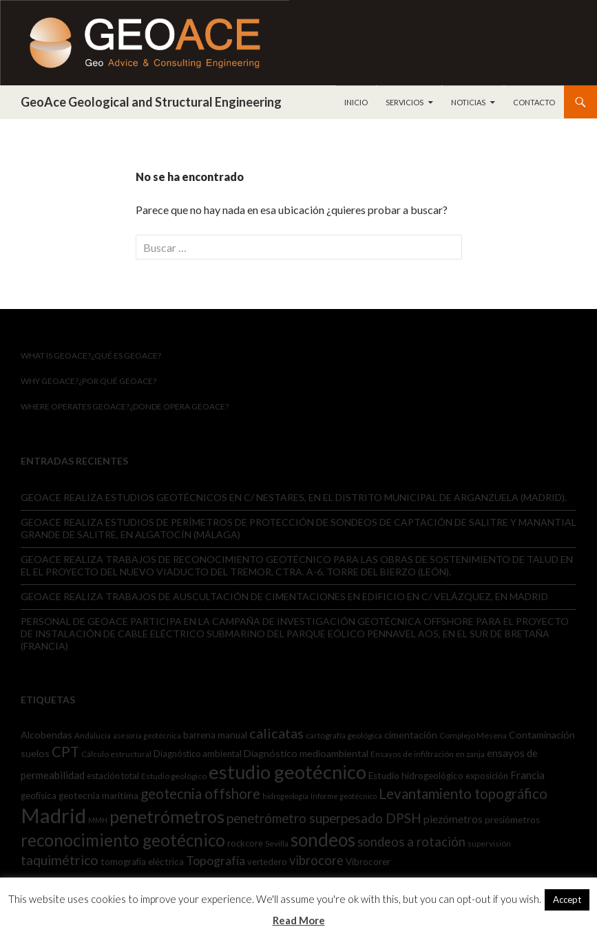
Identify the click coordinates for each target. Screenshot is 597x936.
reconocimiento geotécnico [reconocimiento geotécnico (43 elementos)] (123, 840)
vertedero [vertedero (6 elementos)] (267, 861)
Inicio (356, 102)
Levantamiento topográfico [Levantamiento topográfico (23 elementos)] (463, 793)
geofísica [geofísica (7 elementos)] (38, 795)
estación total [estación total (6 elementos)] (113, 775)
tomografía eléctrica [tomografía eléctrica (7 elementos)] (142, 861)
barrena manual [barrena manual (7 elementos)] (215, 735)
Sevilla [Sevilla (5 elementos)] (277, 843)
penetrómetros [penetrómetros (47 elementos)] (166, 816)
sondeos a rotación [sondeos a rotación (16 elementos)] (411, 841)
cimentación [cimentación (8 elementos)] (410, 735)
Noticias (468, 102)
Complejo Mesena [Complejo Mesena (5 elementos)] (473, 735)
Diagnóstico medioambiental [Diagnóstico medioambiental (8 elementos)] (306, 753)
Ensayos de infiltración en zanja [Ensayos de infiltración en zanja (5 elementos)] (427, 754)
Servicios (404, 102)
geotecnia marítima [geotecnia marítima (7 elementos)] (98, 795)
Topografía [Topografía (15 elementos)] (215, 860)
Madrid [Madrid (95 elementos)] (53, 815)
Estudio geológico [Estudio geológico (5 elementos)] (174, 776)
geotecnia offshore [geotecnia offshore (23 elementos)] (200, 793)
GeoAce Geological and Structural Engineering (151, 101)
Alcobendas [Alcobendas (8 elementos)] (46, 735)
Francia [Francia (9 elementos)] (527, 775)
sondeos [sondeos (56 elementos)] (323, 840)
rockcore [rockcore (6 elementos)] (245, 843)
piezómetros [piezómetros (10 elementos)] (453, 819)
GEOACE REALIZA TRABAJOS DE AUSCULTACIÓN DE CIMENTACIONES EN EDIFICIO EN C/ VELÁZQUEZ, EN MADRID (284, 596)
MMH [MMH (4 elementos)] (97, 820)
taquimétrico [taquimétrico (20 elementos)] (59, 860)
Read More (299, 920)
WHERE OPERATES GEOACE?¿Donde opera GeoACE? (125, 406)
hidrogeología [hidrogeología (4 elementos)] (285, 795)
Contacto (534, 102)
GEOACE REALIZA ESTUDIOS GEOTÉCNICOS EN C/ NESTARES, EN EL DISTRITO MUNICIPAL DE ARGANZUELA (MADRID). (294, 497)
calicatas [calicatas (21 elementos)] (276, 733)
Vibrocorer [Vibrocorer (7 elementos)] (368, 861)
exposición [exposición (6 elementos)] (486, 775)
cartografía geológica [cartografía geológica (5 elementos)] (344, 735)
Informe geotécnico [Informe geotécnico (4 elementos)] (344, 795)
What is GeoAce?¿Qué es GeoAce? (91, 355)
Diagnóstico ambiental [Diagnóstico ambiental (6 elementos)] (198, 753)
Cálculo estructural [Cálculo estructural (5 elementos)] (116, 754)
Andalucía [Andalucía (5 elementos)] (92, 735)
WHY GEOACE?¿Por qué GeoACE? (88, 381)
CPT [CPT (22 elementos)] (65, 751)
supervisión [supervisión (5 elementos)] (489, 843)
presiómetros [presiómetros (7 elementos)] (512, 819)
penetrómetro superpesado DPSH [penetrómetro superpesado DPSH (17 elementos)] (324, 818)
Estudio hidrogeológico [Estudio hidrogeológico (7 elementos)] (415, 775)
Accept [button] (567, 899)
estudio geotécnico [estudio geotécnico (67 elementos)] (287, 771)
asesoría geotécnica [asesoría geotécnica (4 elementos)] (147, 735)
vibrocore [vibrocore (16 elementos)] (316, 860)
